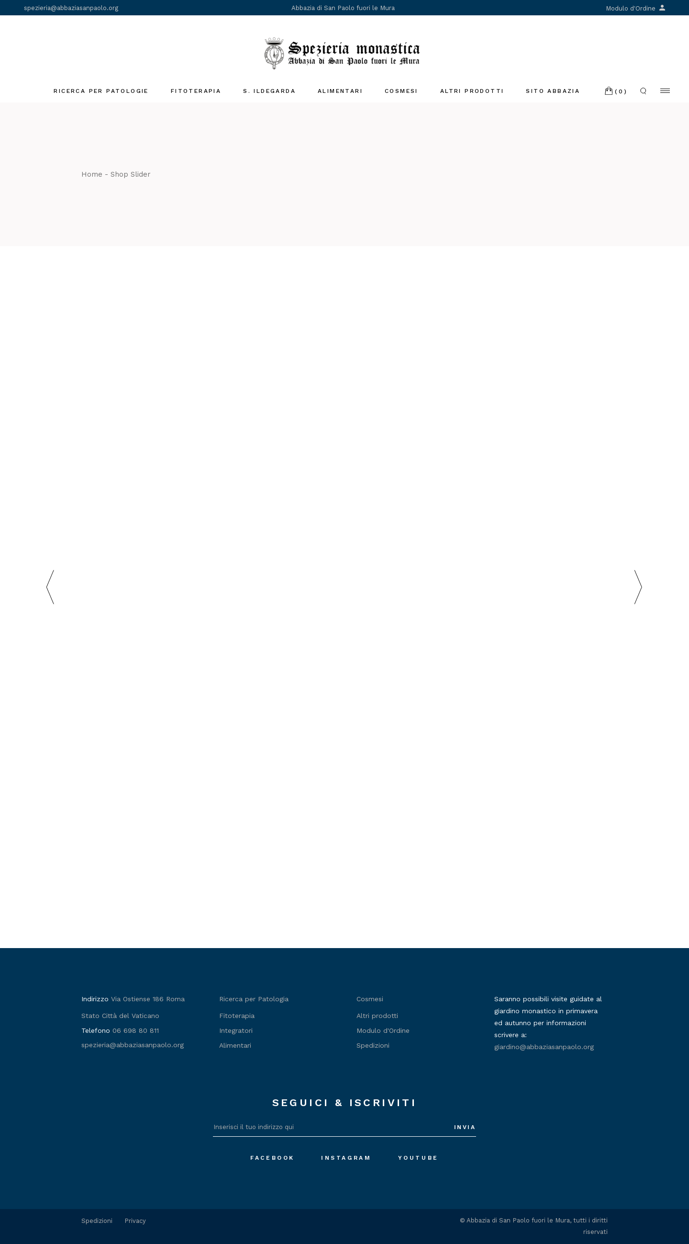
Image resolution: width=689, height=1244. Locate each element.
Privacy (135, 1220)
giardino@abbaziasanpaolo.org (544, 1047)
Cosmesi (369, 999)
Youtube (418, 1157)
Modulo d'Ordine (635, 8)
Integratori (236, 1030)
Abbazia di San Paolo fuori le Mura (343, 7)
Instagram (346, 1157)
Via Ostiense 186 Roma (148, 999)
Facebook (272, 1157)
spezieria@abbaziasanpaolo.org (71, 7)
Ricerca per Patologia (254, 999)
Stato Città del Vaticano (120, 1015)
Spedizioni (372, 1045)
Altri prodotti (377, 1015)
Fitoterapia (237, 1015)
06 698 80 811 (135, 1030)
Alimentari (235, 1045)
